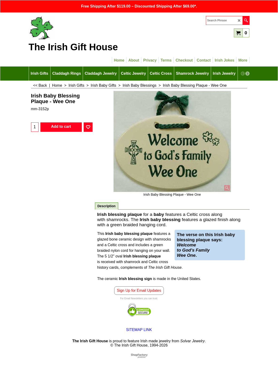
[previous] (243, 73)
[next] (247, 73)
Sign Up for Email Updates (139, 290)
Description (107, 206)
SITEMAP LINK (139, 330)
